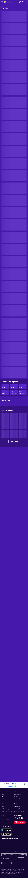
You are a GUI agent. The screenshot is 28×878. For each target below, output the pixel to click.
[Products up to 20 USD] (14, 392)
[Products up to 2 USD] (14, 386)
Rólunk (2, 794)
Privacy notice (21, 857)
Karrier (2, 798)
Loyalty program (18, 798)
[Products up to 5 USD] (23, 386)
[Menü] (2, 2)
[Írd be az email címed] (9, 854)
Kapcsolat (3, 796)
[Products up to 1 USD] (5, 386)
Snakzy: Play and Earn (19, 811)
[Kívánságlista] (19, 2)
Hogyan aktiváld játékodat (7, 808)
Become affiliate (17, 809)
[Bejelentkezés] (26, 2)
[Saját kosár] (23, 2)
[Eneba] (8, 2)
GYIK (2, 806)
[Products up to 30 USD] (23, 392)
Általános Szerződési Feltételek (12, 872)
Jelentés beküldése (5, 809)
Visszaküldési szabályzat (6, 811)
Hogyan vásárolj (18, 794)
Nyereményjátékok (18, 808)
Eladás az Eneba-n (5, 818)
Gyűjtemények (17, 796)
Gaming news (17, 806)
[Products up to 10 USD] (5, 392)
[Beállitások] (6, 863)
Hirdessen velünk (5, 819)
